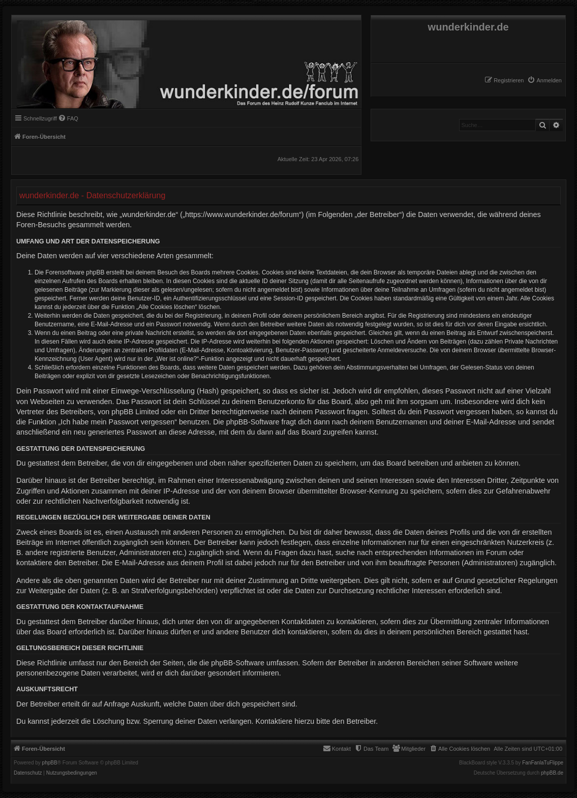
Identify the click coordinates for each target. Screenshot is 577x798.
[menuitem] (544, 80)
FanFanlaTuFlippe (542, 762)
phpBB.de (552, 773)
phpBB (49, 762)
